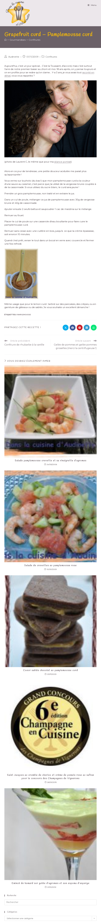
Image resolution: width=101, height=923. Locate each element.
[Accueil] (5, 39)
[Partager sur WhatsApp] (94, 327)
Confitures (34, 39)
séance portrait (62, 161)
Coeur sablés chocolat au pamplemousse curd (50, 670)
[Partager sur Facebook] (73, 327)
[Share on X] (66, 327)
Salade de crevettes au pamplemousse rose (50, 565)
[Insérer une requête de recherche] (50, 902)
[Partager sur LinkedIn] (87, 327)
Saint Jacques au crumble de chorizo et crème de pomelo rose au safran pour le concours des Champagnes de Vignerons (50, 777)
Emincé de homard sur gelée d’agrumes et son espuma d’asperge (50, 883)
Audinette (13, 56)
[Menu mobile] (92, 5)
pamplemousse (24, 315)
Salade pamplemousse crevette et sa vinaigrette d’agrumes (50, 460)
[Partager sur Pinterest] (80, 327)
